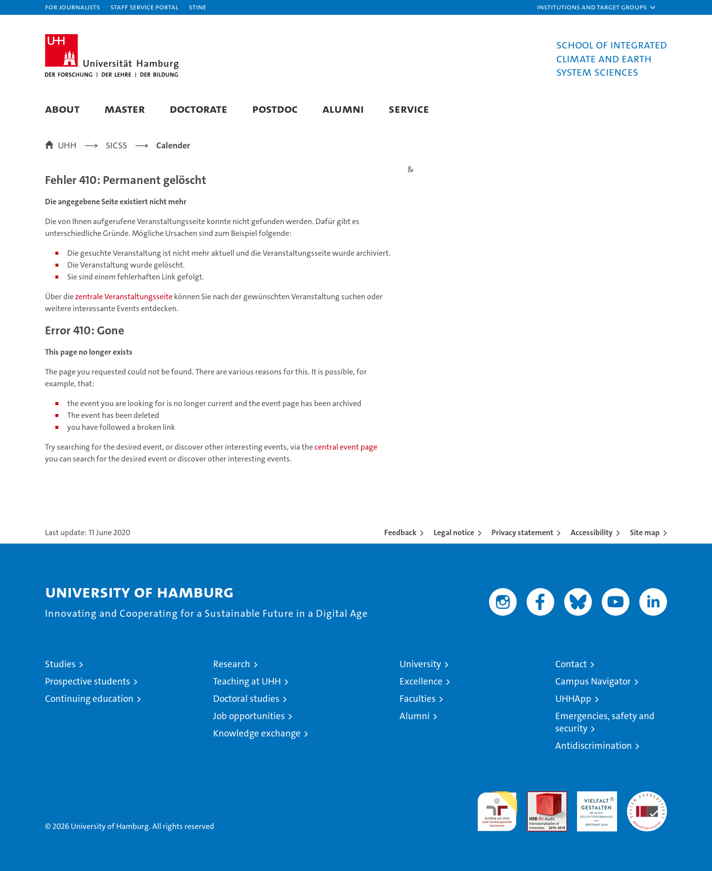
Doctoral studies (246, 698)
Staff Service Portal (144, 6)
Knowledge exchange (257, 733)
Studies (60, 664)
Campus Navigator (593, 681)
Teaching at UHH (247, 681)
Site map (645, 532)
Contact (571, 664)
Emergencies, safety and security (605, 722)
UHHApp (573, 698)
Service (409, 108)
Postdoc (275, 108)
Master (124, 108)
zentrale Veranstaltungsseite (124, 296)
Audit (536, 796)
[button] (597, 7)
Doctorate (198, 108)
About (62, 108)
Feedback (400, 532)
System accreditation (647, 801)
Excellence (421, 681)
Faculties (418, 698)
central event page (345, 447)
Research (231, 664)
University (420, 664)
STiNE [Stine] (197, 6)
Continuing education (89, 698)
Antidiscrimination (593, 745)
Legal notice (454, 532)
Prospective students (87, 681)
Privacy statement (522, 532)
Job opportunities (249, 716)
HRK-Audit (594, 796)
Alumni (343, 108)
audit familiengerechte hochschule (497, 807)
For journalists (72, 6)
